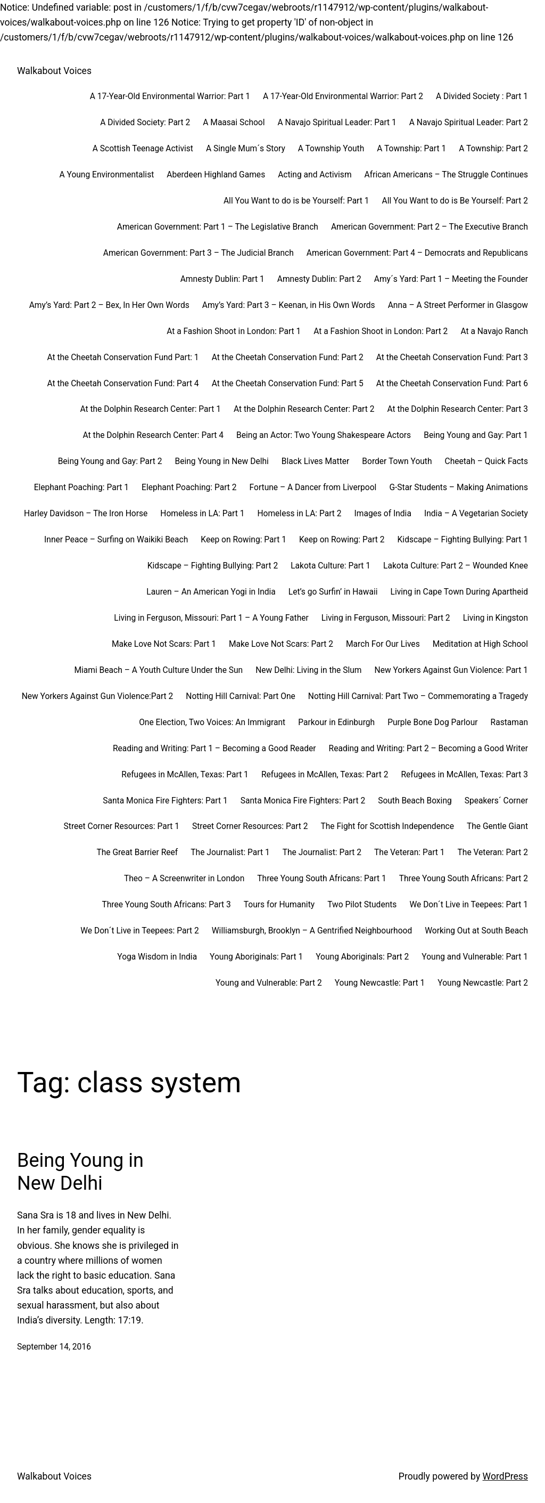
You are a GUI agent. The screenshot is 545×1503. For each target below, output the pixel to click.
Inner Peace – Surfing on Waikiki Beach (116, 540)
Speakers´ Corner (496, 801)
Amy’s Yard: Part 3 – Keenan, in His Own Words (288, 305)
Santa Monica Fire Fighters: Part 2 (303, 801)
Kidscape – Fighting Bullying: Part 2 (212, 566)
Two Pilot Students (362, 904)
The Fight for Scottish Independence (386, 826)
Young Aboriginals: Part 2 (362, 957)
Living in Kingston (495, 618)
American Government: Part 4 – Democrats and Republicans (417, 253)
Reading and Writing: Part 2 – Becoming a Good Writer (428, 748)
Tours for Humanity (279, 904)
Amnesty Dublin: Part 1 (222, 279)
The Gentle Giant (497, 826)
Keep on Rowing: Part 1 (243, 540)
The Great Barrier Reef (137, 852)
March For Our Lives (383, 644)
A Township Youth (331, 148)
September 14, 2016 (54, 1347)
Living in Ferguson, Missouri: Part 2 (385, 618)
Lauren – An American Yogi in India (211, 592)
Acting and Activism (314, 175)
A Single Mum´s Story (245, 148)
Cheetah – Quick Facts (486, 461)
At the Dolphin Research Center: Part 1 (150, 409)
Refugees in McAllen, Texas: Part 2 (325, 774)
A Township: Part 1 (411, 148)
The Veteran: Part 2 (493, 852)
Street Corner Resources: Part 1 (121, 826)
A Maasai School (234, 122)
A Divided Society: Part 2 (145, 122)
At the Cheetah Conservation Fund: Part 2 (288, 357)
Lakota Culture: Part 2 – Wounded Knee (455, 566)
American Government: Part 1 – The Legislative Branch (217, 227)
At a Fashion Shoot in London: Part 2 (380, 331)
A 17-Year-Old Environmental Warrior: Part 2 (343, 96)
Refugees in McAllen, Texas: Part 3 (464, 774)
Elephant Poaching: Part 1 (81, 487)
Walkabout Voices (54, 71)
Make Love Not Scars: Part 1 (164, 644)
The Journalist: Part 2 (322, 852)
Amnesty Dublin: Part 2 (319, 279)
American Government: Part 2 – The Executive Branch (429, 227)
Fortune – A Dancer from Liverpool (313, 487)
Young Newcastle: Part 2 (482, 983)
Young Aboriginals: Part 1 (256, 957)
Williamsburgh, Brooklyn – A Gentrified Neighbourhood (312, 931)
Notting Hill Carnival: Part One (240, 696)
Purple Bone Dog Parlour (432, 722)
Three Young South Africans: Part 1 (321, 878)
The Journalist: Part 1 (230, 852)
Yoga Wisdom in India (157, 957)
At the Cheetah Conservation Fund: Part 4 (123, 383)
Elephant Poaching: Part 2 (189, 487)
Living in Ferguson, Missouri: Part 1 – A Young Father (211, 618)
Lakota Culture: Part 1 (330, 566)
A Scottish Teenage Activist (143, 148)
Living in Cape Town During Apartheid (459, 592)
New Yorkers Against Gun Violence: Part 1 (451, 670)
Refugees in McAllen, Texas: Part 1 (185, 774)
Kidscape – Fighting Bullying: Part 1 (463, 540)
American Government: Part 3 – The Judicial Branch (198, 253)
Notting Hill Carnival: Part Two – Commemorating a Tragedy (418, 696)
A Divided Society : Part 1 (482, 96)
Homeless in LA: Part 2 (299, 513)
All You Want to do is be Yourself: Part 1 (296, 201)
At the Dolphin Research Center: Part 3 (457, 409)
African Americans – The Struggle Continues (446, 175)
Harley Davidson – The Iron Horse (85, 513)
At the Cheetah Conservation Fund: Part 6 (452, 383)
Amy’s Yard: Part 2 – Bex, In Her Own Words (109, 305)
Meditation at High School (480, 644)
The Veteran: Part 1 (409, 852)
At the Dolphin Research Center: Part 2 (304, 409)
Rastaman (509, 722)
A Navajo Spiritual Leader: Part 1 (337, 122)
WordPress (505, 1476)
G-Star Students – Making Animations (458, 487)
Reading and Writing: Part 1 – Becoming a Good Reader (214, 748)
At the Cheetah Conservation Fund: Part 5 (288, 383)
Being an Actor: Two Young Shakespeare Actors (323, 435)
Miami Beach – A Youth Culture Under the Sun (158, 670)
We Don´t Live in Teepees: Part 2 (139, 931)
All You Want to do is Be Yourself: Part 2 (455, 201)
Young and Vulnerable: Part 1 (475, 957)
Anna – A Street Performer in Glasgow (458, 305)
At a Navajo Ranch (494, 331)
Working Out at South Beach (476, 931)
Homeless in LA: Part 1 (202, 513)
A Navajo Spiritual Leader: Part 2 (468, 122)
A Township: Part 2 (493, 148)
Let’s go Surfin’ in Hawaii (333, 592)
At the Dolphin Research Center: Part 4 (153, 435)
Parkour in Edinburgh (336, 722)
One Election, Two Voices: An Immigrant (212, 722)
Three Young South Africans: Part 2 (463, 878)
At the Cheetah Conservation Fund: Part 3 (452, 357)
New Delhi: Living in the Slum (308, 670)
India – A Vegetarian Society (476, 513)
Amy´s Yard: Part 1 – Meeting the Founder (451, 279)
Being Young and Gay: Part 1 (476, 435)
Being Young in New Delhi (221, 461)
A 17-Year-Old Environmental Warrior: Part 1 (170, 96)
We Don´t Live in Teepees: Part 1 (468, 904)
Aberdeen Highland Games (216, 175)
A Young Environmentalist (107, 175)
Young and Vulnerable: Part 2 (269, 983)
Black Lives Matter (315, 461)
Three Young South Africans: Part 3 (166, 904)
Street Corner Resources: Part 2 (250, 826)
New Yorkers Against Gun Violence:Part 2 (98, 696)
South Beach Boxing (415, 801)
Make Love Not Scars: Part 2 (281, 644)
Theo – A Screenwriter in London (184, 878)
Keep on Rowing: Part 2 (342, 540)
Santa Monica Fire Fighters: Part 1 (165, 801)
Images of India (382, 513)
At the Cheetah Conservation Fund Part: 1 (123, 357)
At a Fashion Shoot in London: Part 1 (234, 331)
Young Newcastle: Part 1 (380, 983)
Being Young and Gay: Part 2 (110, 461)
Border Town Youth (397, 461)
